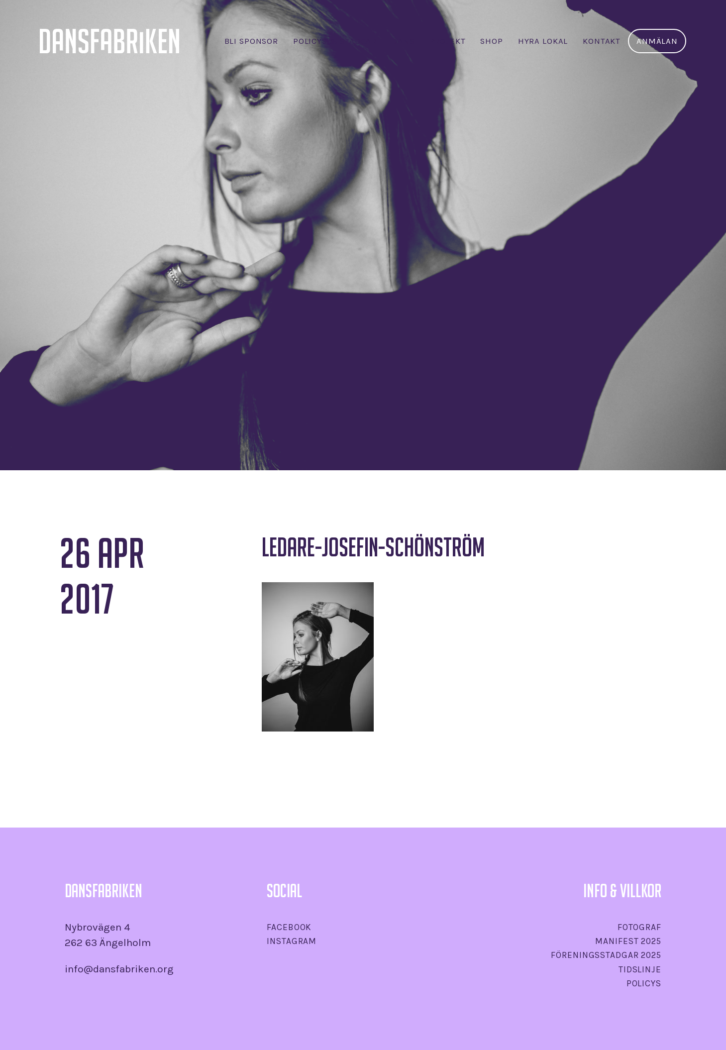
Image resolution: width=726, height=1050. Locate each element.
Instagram (291, 941)
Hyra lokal (543, 41)
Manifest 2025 (628, 941)
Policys (643, 983)
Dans (403, 41)
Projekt (447, 41)
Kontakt (602, 41)
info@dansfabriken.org (119, 969)
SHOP (491, 41)
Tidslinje (640, 969)
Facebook (289, 927)
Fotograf (639, 927)
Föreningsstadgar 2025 (606, 955)
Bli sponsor (251, 41)
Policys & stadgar (335, 41)
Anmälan (657, 41)
